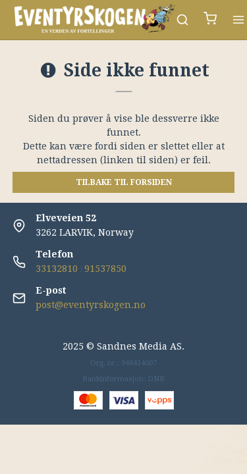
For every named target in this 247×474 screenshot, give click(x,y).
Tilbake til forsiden (124, 182)
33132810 (57, 268)
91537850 (105, 268)
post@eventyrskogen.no (91, 305)
